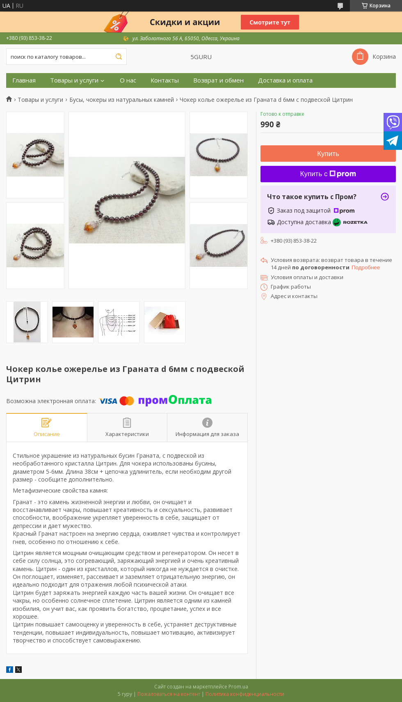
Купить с (328, 174)
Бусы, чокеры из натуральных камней (121, 99)
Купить (328, 154)
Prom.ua (238, 686)
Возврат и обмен (218, 80)
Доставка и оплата (285, 80)
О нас (128, 80)
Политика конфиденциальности (245, 694)
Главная (24, 80)
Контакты (165, 80)
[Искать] (118, 56)
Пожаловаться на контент (168, 694)
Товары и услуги (74, 80)
